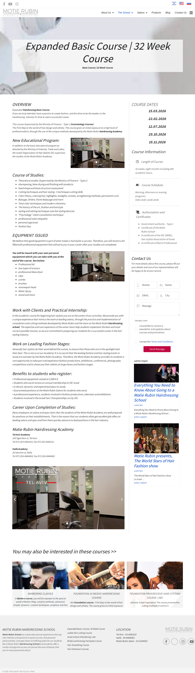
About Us (106, 12)
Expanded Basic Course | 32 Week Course (86, 628)
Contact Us (181, 12)
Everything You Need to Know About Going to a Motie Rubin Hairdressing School (156, 392)
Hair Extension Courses (78, 649)
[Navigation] (191, 12)
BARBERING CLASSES (40, 593)
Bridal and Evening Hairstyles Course (84, 640)
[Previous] (74, 153)
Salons (141, 12)
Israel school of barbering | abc (81, 636)
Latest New (138, 405)
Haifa (118, 637)
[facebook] (4, 4)
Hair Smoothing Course (78, 645)
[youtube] (191, 641)
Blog (168, 12)
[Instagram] (16, 4)
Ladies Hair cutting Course (79, 632)
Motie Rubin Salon (125, 641)
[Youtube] (10, 4)
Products (156, 12)
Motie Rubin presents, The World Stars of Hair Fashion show (154, 461)
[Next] (122, 153)
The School (124, 12)
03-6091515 (130, 634)
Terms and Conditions (162, 341)
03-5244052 (141, 641)
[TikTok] (174, 641)
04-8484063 (128, 637)
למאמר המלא (140, 417)
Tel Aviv (119, 634)
